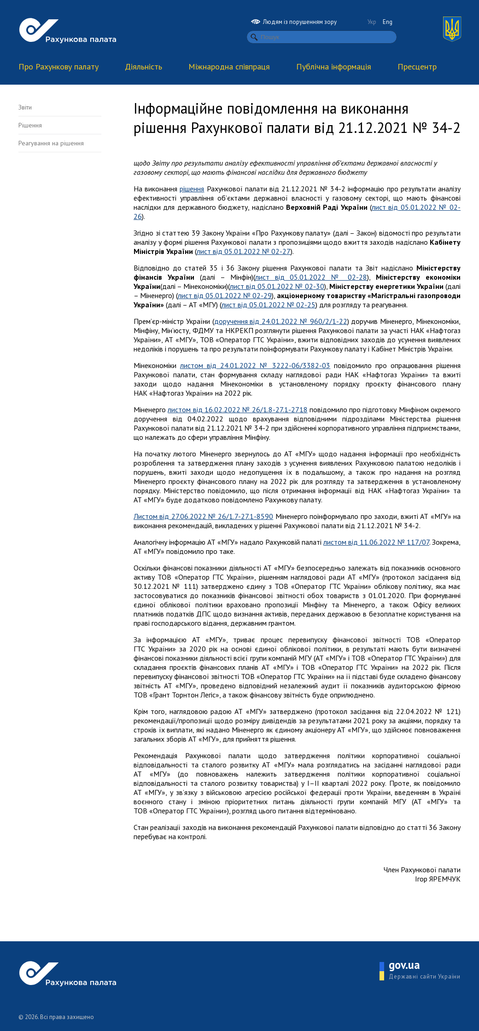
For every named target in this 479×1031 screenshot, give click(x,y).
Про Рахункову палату (58, 66)
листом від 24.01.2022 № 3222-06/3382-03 (255, 365)
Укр (372, 22)
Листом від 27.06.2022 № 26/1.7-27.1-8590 (203, 516)
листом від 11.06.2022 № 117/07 (376, 542)
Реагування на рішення (51, 143)
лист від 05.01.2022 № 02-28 (311, 277)
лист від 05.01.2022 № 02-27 (244, 251)
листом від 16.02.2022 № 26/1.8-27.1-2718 (237, 409)
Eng (387, 22)
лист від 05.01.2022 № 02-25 (268, 304)
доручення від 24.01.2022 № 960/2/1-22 (280, 321)
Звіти (25, 107)
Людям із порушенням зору (294, 22)
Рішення (30, 125)
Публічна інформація (333, 66)
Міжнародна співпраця (229, 66)
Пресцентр (417, 66)
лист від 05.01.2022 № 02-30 (277, 286)
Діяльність (143, 66)
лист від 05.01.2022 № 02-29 (225, 295)
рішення (192, 188)
